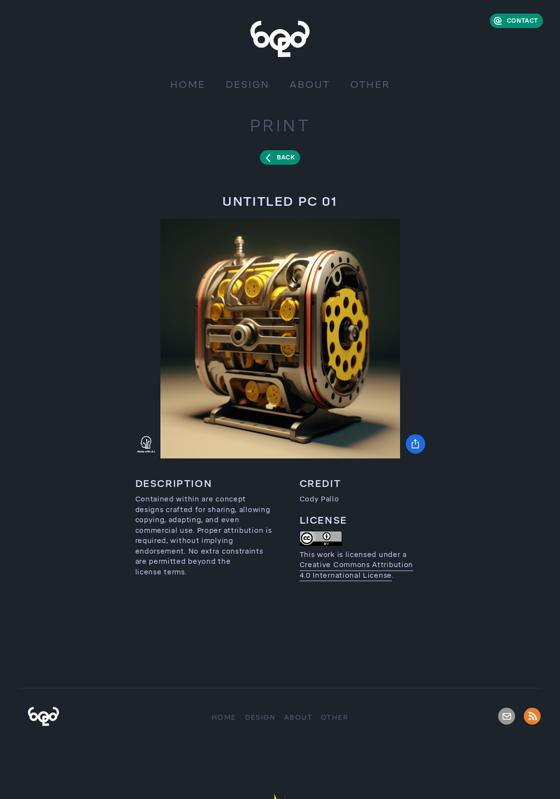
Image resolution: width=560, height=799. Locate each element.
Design (247, 84)
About (309, 84)
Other (370, 84)
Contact (522, 20)
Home (187, 84)
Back (286, 157)
